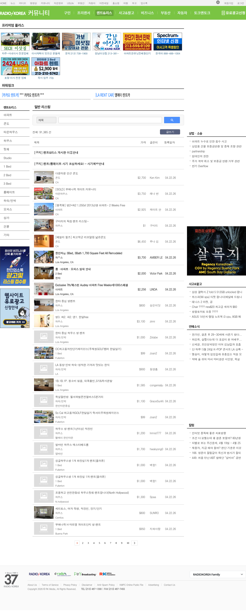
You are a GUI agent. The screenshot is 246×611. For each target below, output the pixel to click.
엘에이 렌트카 (112, 95)
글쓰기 (170, 131)
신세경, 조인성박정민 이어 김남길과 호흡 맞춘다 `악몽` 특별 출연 (216, 346)
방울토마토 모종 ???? (205, 312)
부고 (134, 3)
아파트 (8, 115)
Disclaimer (87, 584)
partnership (198, 151)
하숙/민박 (10, 200)
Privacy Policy (70, 584)
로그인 (240, 3)
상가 (6, 218)
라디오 (22, 3)
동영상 (33, 3)
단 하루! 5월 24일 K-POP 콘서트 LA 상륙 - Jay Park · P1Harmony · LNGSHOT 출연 (217, 351)
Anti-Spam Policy (106, 584)
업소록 (144, 3)
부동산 (81, 3)
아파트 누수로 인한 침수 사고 (209, 141)
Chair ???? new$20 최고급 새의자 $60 (214, 307)
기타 (6, 235)
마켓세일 (103, 3)
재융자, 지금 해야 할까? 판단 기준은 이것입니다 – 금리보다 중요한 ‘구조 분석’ (216, 450)
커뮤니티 (45, 3)
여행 (125, 3)
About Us (32, 584)
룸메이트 (9, 192)
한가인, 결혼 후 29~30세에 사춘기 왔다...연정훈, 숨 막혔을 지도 (217, 336)
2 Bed (7, 175)
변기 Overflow (200, 166)
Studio (7, 158)
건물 (6, 226)
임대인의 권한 (200, 156)
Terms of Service (50, 584)
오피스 (8, 209)
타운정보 (58, 3)
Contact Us (169, 584)
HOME (3, 3)
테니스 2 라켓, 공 (202, 302)
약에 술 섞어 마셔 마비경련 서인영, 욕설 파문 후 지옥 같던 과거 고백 (216, 361)
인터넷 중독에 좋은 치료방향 (209, 433)
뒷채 (6, 149)
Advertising (153, 584)
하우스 (8, 141)
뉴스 (13, 3)
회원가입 (228, 3)
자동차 (92, 3)
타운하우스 (11, 132)
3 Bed (7, 183)
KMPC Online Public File (131, 584)
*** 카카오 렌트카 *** (23, 95)
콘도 (6, 123)
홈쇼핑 (116, 3)
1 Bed (7, 166)
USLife (70, 3)
